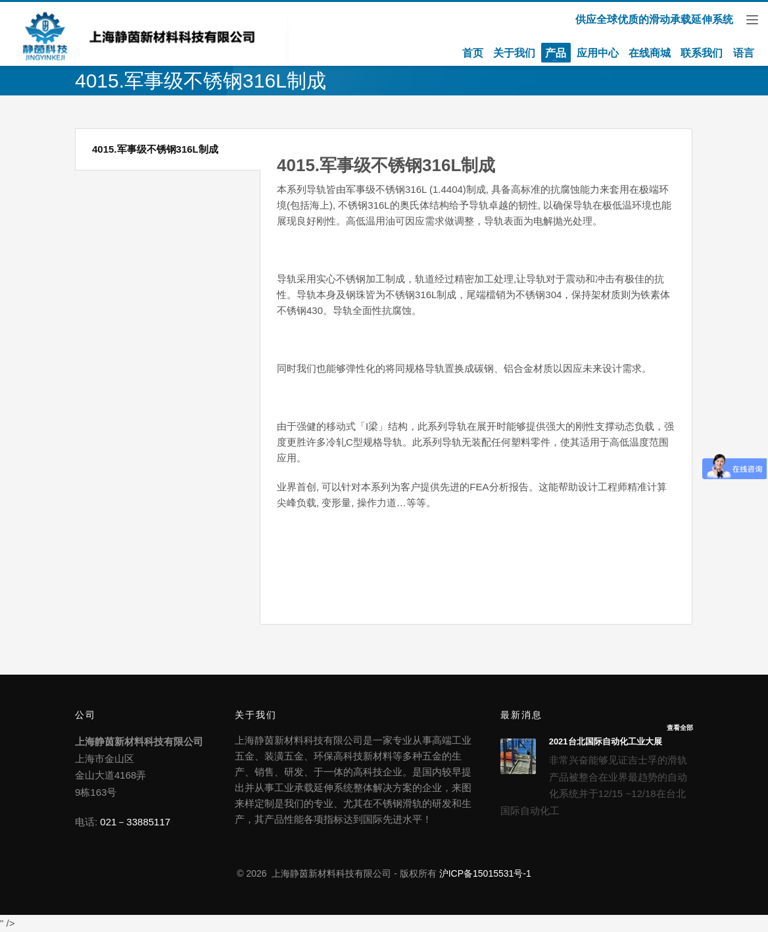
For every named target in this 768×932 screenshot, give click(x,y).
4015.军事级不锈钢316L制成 (155, 149)
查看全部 (680, 727)
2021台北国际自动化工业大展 (605, 741)
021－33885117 (135, 821)
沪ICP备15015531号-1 (485, 873)
